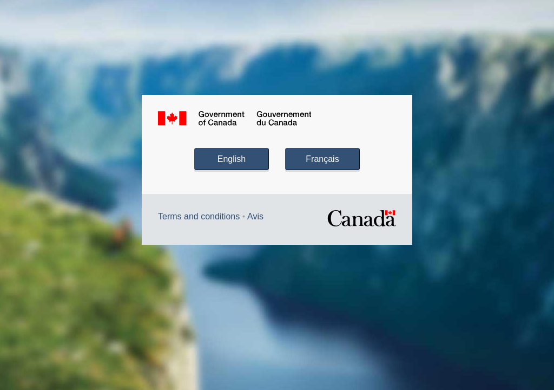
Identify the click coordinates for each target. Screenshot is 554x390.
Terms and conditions (199, 216)
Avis (255, 216)
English (231, 159)
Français (322, 159)
